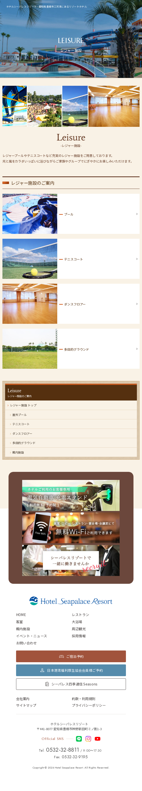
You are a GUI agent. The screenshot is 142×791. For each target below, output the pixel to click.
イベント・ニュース (31, 635)
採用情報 (79, 635)
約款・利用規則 (83, 698)
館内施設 (17, 452)
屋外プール (18, 414)
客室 (19, 621)
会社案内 (22, 698)
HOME (21, 614)
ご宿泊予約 (75, 656)
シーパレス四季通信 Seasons (74, 684)
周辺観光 (79, 628)
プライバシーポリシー (89, 705)
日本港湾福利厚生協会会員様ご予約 (75, 670)
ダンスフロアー (21, 433)
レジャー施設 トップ (22, 405)
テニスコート (20, 424)
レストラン (80, 614)
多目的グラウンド (23, 443)
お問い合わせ (26, 642)
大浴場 (77, 621)
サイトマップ (26, 705)
